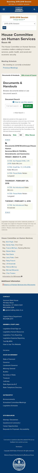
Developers (19, 446)
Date (14, 135)
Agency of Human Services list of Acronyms (19, 285)
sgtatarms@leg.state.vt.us (13, 310)
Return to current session (19, 4)
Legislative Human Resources (13, 332)
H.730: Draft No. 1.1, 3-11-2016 (18, 167)
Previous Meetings (10, 68)
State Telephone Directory (12, 387)
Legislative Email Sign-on (12, 329)
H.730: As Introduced (16, 187)
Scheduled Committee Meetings (14, 402)
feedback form (14, 442)
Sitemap (6, 420)
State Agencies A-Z (10, 384)
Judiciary (6, 381)
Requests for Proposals (11, 429)
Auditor (5, 372)
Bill (21, 135)
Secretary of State (9, 375)
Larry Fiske (10, 258)
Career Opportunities (10, 426)
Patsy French (10, 261)
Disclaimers (14, 420)
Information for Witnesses (12, 276)
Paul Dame (10, 254)
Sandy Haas (10, 245)
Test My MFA (7, 341)
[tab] (11, 75)
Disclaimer (6, 350)
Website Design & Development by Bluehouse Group (19, 455)
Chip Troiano (10, 273)
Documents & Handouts (10, 75)
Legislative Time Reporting (12, 335)
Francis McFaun (11, 248)
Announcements (9, 399)
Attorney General (9, 369)
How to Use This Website (12, 344)
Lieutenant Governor (10, 365)
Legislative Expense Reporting (14, 338)
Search (28, 106)
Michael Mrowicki (12, 270)
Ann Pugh (9, 242)
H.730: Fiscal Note (14, 173)
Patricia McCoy (11, 267)
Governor (6, 362)
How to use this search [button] (23, 102)
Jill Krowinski (11, 264)
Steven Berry (10, 251)
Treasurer (6, 378)
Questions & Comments (11, 423)
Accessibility (24, 429)
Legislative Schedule (10, 406)
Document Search (19, 101)
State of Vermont (9, 359)
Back (7, 140)
